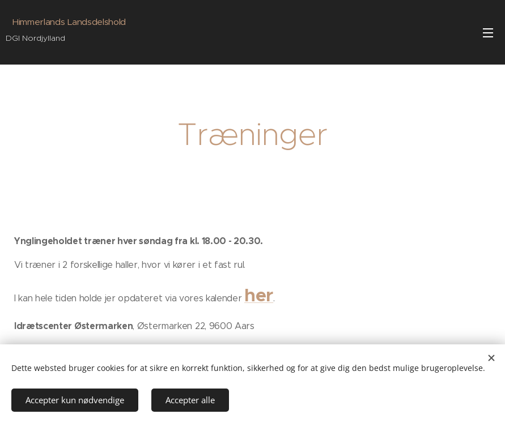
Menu (488, 32)
